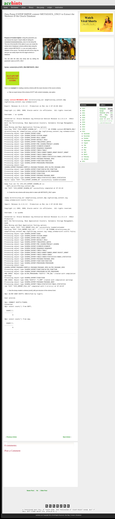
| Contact (72, 515)
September (87, 140)
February (86, 157)
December (87, 133)
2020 (83, 115)
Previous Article (12, 437)
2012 (83, 131)
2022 (83, 110)
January (86, 159)
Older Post (44, 490)
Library (31, 7)
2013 (83, 129)
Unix (111, 113)
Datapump (107, 122)
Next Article (66, 437)
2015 (83, 124)
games (108, 118)
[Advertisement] (40, 26)
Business (102, 120)
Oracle (103, 109)
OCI (107, 120)
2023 (83, 108)
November (87, 136)
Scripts (49, 7)
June (85, 147)
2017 (83, 120)
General (102, 113)
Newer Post (30, 490)
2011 (83, 161)
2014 (83, 127)
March (85, 154)
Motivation (59, 7)
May (85, 150)
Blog (106, 115)
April (85, 152)
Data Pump (40, 7)
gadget (101, 118)
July (85, 145)
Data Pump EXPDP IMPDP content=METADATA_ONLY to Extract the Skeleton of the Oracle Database (39, 15)
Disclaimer (14, 7)
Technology (103, 117)
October (86, 138)
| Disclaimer (78, 515)
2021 (83, 113)
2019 (83, 117)
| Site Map (67, 515)
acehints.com (39, 515)
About (24, 7)
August (86, 143)
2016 (83, 122)
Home (6, 7)
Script (102, 111)
